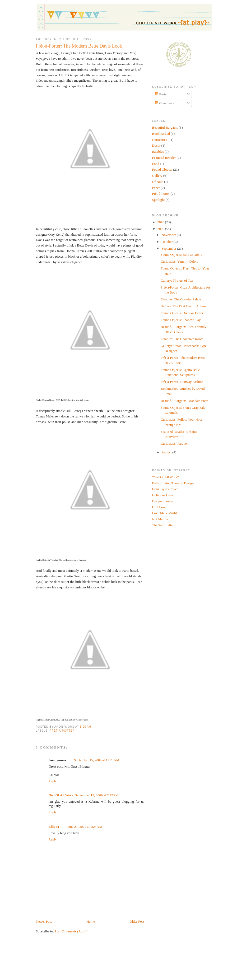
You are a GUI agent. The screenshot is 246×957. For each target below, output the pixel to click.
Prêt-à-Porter (62, 730)
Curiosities (159, 140)
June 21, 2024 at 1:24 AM (84, 827)
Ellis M (54, 827)
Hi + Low (159, 507)
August (166, 452)
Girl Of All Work (61, 795)
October (167, 242)
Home (90, 921)
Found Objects (162, 169)
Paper (156, 188)
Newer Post (44, 921)
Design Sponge (162, 501)
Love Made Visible (165, 513)
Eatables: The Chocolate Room (182, 339)
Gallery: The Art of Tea (177, 280)
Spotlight (158, 200)
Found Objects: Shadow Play (181, 320)
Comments (164, 103)
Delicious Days (162, 495)
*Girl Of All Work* (165, 477)
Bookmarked (161, 134)
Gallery (157, 176)
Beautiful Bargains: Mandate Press (184, 401)
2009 (161, 229)
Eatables (158, 152)
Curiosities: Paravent (175, 443)
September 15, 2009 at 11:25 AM (96, 760)
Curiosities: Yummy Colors (179, 261)
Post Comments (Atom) (71, 931)
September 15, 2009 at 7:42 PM (96, 795)
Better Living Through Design (173, 483)
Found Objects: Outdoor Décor (182, 313)
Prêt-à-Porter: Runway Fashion (182, 382)
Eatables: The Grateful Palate (181, 299)
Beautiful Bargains (165, 127)
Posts (160, 94)
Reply (53, 781)
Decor (156, 145)
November (169, 235)
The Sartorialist (163, 525)
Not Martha (160, 519)
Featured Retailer (164, 158)
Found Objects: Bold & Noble (181, 255)
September (169, 248)
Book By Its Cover (165, 489)
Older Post (136, 921)
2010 (161, 222)
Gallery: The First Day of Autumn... (185, 306)
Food (155, 164)
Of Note (157, 182)
